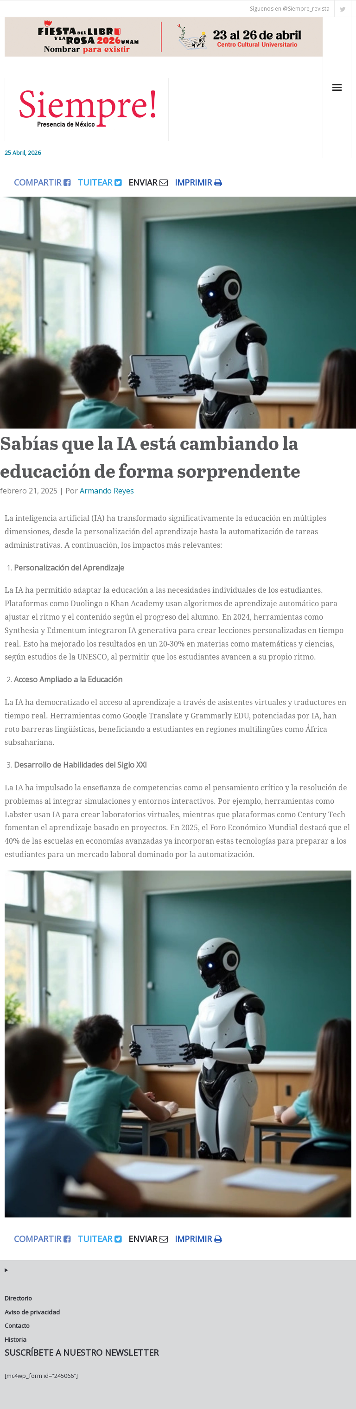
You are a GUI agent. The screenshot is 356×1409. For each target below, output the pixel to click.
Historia (15, 1339)
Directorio (18, 1298)
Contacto (17, 1325)
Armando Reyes (107, 491)
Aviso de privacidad (32, 1312)
